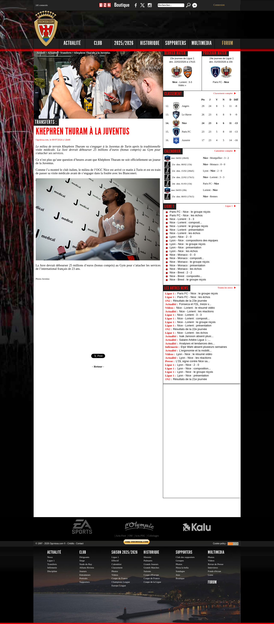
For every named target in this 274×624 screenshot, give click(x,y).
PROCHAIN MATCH (215, 53)
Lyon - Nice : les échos (184, 251)
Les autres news (176, 288)
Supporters (175, 43)
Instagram (149, 7)
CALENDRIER (172, 151)
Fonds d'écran (214, 571)
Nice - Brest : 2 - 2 (181, 272)
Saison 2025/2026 (125, 552)
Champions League (121, 582)
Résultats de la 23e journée (190, 300)
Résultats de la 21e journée (190, 379)
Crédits (70, 543)
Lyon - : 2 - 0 (212, 170)
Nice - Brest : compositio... (186, 276)
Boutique (121, 7)
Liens (210, 575)
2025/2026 (124, 43)
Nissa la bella (182, 567)
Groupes (180, 560)
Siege (82, 560)
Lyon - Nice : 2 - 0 (181, 236)
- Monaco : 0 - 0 (214, 164)
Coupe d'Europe (151, 575)
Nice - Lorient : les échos (185, 233)
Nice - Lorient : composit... (186, 222)
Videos (115, 575)
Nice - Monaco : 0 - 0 (183, 254)
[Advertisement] (163, 23)
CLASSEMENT (173, 93)
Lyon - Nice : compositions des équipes (194, 240)
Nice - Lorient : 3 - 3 (182, 219)
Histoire (147, 557)
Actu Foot (121, 535)
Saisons (147, 571)
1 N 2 (105, 7)
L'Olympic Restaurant (139, 526)
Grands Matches (151, 567)
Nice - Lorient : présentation (187, 229)
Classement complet (222, 93)
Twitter (142, 7)
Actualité (72, 43)
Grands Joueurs (151, 564)
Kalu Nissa (197, 526)
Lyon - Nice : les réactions (195, 357)
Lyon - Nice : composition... (194, 368)
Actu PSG (140, 535)
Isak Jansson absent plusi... (196, 336)
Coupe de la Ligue (152, 582)
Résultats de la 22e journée (190, 329)
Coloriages (153, 535)
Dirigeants (84, 557)
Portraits (83, 578)
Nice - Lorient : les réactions (196, 311)
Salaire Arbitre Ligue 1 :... (194, 339)
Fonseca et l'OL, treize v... (195, 304)
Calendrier (117, 564)
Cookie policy (219, 543)
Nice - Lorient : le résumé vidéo (195, 307)
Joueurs (83, 571)
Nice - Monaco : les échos (186, 268)
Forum (227, 43)
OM (130, 535)
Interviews (213, 567)
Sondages (180, 571)
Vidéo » (182, 85)
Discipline (52, 571)
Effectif (115, 560)
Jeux (178, 575)
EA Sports (82, 526)
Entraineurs (84, 575)
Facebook (135, 7)
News (50, 557)
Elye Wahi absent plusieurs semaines (204, 346)
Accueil (41, 52)
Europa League (119, 585)
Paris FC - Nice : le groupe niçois (190, 211)
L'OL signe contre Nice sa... (193, 361)
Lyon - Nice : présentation (185, 247)
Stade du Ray (85, 564)
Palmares (148, 560)
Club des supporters (185, 557)
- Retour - (98, 366)
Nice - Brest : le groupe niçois (188, 279)
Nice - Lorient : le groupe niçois (189, 226)
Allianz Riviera (86, 567)
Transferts (65, 52)
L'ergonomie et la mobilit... (195, 350)
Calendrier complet (223, 150)
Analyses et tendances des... (197, 343)
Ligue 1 (169, 206)
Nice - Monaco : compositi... (187, 258)
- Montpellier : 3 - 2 (216, 157)
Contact (79, 543)
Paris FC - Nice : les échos (186, 215)
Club (98, 43)
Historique (150, 43)
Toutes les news (225, 287)
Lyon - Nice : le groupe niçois (188, 244)
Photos (115, 571)
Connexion (219, 4)
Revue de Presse (215, 564)
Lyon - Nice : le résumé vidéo (194, 354)
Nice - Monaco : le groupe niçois (190, 261)
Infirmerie (52, 567)
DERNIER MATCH (175, 53)
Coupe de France (120, 578)
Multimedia (202, 43)
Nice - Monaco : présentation (187, 265)
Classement (117, 567)
